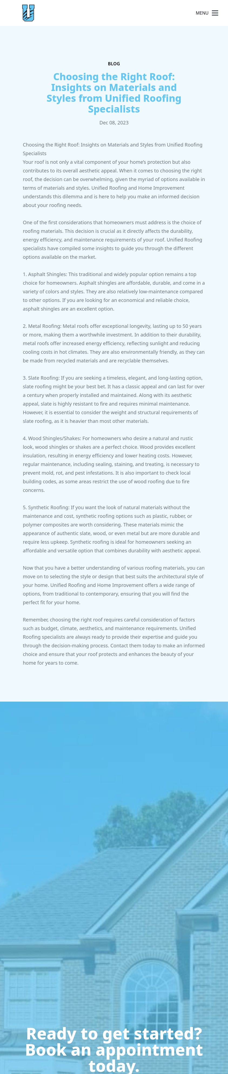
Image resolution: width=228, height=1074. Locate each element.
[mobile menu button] (215, 12)
